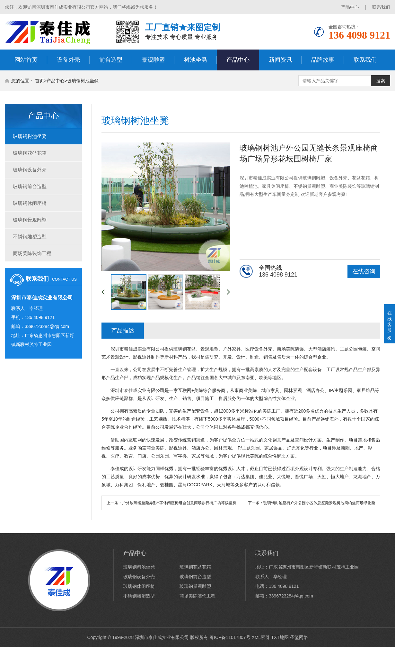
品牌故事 (322, 60)
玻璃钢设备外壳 (30, 169)
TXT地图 (279, 637)
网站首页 (26, 60)
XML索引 (261, 637)
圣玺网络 (299, 637)
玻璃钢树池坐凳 (83, 80)
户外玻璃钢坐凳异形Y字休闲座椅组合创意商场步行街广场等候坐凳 (179, 503)
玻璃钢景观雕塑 (30, 220)
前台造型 (110, 60)
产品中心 (350, 7)
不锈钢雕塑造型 (30, 236)
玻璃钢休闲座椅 (30, 203)
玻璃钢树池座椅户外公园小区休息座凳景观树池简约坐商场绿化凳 (319, 503)
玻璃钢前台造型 (30, 186)
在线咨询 (363, 271)
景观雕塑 (153, 60)
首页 (39, 80)
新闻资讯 (280, 60)
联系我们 (381, 7)
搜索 (380, 80)
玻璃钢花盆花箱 (30, 153)
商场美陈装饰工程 (32, 253)
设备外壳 (68, 60)
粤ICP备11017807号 (229, 637)
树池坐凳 (195, 60)
